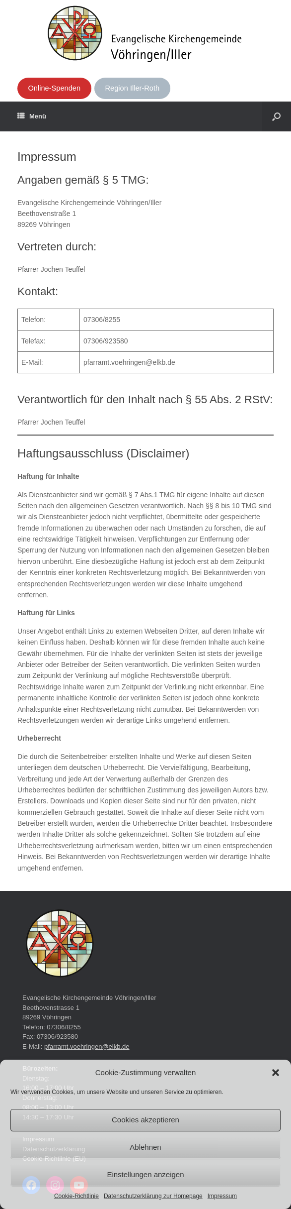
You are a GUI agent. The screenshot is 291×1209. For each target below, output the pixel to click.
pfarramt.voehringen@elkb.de (86, 1046)
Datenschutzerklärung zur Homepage (153, 1196)
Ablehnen (145, 1147)
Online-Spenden (54, 88)
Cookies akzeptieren (145, 1119)
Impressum (222, 1196)
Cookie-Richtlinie (76, 1196)
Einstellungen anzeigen (145, 1174)
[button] (276, 1073)
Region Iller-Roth (132, 88)
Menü (31, 116)
